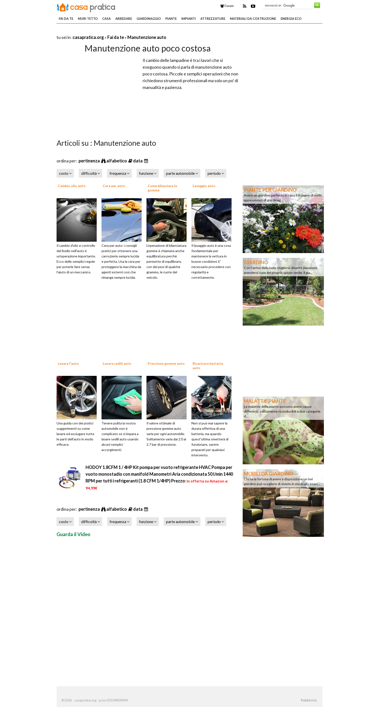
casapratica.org (88, 37)
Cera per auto (114, 186)
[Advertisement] (113, 31)
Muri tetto (88, 19)
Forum (227, 6)
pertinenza (90, 160)
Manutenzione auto (146, 37)
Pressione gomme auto (166, 363)
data (138, 160)
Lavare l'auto (68, 363)
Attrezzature (212, 19)
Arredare (123, 19)
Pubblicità (308, 700)
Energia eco (291, 19)
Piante (171, 19)
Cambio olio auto (72, 186)
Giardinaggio (149, 19)
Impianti (188, 19)
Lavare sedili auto (117, 363)
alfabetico (117, 160)
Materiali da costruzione (253, 19)
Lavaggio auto (204, 186)
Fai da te (66, 19)
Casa (106, 19)
